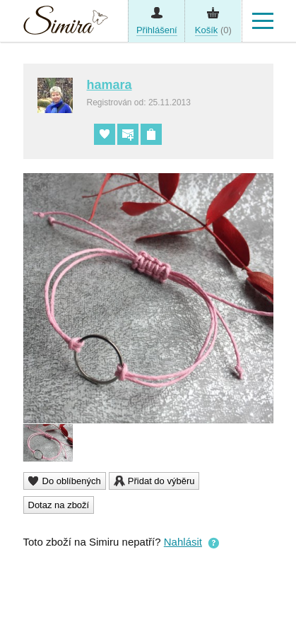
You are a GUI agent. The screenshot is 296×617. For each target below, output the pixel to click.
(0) (213, 30)
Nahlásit (183, 542)
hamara (109, 85)
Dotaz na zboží (59, 505)
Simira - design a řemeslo (65, 24)
